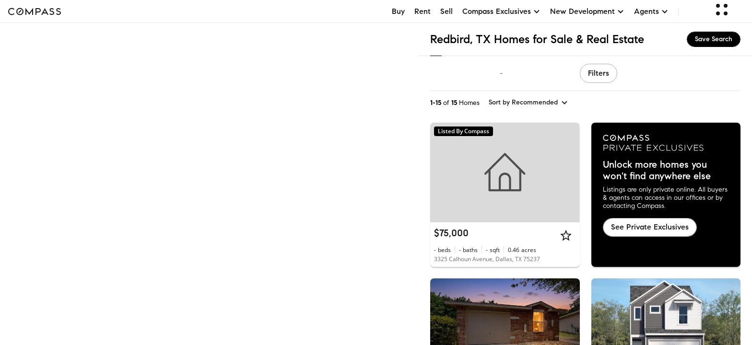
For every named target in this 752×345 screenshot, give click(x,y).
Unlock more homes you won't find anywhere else (657, 170)
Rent (422, 11)
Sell (446, 11)
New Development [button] (587, 11)
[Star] (566, 235)
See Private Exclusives (650, 226)
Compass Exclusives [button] (501, 11)
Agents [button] (651, 11)
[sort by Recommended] (528, 102)
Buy (398, 11)
